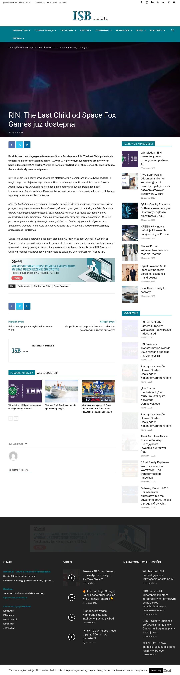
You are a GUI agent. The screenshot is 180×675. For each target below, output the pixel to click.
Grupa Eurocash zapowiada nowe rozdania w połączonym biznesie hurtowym (90, 328)
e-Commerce (124, 30)
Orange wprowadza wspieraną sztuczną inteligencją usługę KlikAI (98, 614)
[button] (173, 30)
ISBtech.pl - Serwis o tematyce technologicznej (26, 571)
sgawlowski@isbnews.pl (15, 597)
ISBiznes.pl (8, 623)
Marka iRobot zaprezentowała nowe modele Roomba (154, 250)
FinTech (85, 30)
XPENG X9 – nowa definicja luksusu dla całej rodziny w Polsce (155, 230)
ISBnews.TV (40, 2)
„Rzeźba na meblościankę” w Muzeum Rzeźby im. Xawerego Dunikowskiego (153, 396)
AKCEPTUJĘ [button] (156, 671)
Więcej (167, 670)
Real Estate (157, 30)
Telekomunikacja (45, 30)
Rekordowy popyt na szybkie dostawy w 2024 (30, 328)
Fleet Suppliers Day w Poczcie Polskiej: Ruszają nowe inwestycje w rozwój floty (154, 444)
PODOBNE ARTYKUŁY (21, 373)
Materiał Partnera (43, 345)
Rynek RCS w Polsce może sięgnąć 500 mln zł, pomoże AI (99, 634)
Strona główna (15, 47)
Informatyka (21, 30)
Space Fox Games (61, 286)
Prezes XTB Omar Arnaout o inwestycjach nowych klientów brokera (98, 575)
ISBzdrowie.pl (10, 619)
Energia (18, 38)
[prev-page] (10, 418)
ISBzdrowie (52, 2)
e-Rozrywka (68, 30)
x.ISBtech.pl (9, 628)
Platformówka (24, 286)
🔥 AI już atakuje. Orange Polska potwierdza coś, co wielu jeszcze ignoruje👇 (98, 594)
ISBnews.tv (8, 615)
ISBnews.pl (8, 611)
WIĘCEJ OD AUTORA (47, 373)
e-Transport (104, 30)
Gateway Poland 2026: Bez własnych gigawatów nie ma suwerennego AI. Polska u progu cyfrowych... (156, 496)
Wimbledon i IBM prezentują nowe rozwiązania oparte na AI (158, 575)
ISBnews (63, 2)
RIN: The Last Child (42, 286)
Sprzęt (141, 30)
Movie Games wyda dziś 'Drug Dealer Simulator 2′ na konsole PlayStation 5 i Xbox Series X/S (97, 408)
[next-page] (16, 418)
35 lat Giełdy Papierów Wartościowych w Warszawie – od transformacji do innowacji (155, 470)
